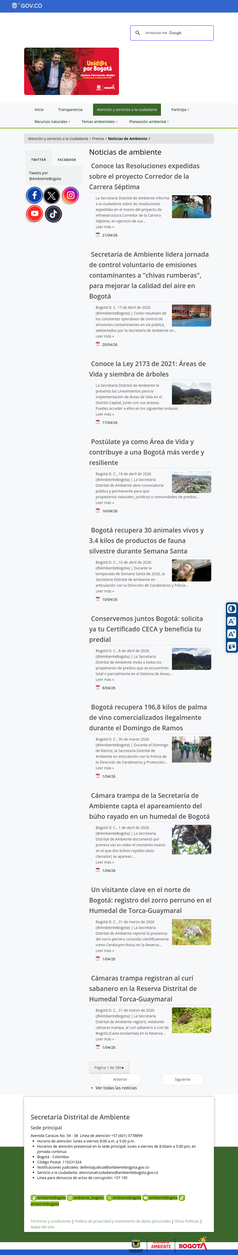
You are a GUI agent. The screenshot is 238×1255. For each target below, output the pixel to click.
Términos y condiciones (51, 1221)
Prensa (98, 138)
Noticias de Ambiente (127, 138)
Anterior (120, 1079)
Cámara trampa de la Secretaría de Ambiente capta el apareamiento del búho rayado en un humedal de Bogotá (149, 806)
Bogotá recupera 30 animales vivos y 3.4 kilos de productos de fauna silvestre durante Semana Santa (146, 540)
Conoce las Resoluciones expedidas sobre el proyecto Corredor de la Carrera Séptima (144, 176)
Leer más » (105, 226)
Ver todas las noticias (116, 1088)
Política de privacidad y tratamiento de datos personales (123, 1221)
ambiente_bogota (85, 1197)
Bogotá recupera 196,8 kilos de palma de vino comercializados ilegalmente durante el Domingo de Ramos (148, 717)
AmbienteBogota (48, 1197)
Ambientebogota (123, 1197)
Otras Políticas (187, 1221)
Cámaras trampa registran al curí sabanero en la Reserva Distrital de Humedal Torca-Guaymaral (143, 988)
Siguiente (183, 1079)
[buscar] (171, 33)
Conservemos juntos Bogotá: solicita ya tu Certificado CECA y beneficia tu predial (146, 629)
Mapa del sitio (43, 1226)
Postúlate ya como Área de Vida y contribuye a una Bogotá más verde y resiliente (146, 452)
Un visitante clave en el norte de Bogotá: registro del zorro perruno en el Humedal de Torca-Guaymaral (150, 900)
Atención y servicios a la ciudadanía (58, 138)
